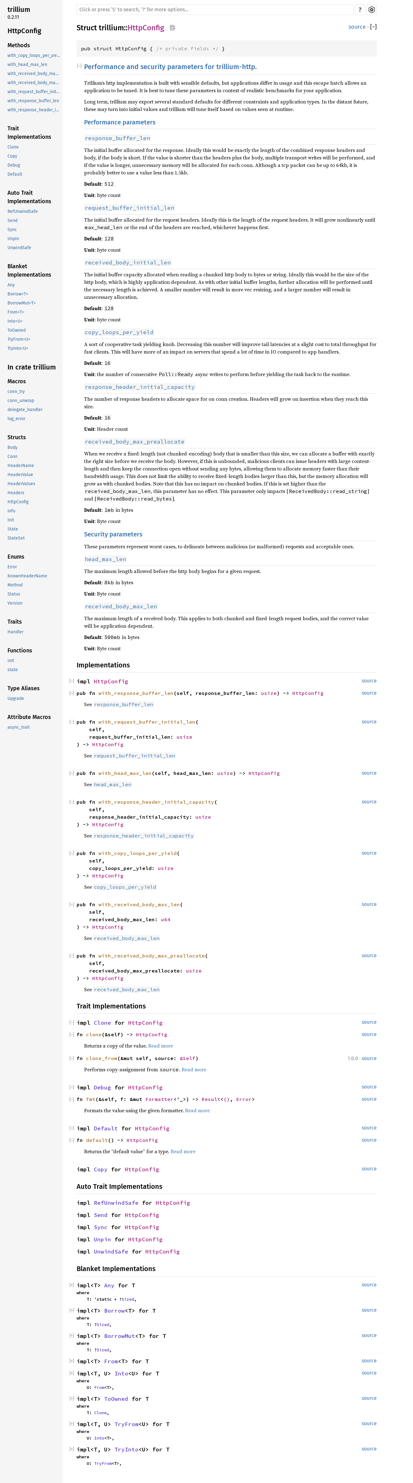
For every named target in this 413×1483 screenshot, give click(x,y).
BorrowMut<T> (22, 303)
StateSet (16, 538)
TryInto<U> (18, 348)
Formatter (159, 1099)
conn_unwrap (21, 400)
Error (12, 567)
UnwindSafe (19, 247)
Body (13, 447)
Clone (13, 147)
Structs (17, 437)
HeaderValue (20, 474)
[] (373, 27)
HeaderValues (21, 483)
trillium (19, 9)
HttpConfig (24, 31)
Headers (16, 492)
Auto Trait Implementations (29, 197)
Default (15, 174)
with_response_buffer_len (33, 100)
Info (11, 511)
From (111, 1361)
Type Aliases (24, 688)
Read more (160, 1045)
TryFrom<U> (19, 339)
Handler (15, 632)
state (13, 669)
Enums (16, 556)
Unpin (13, 238)
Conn (13, 456)
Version (15, 603)
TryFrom (126, 1424)
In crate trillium (32, 367)
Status (14, 594)
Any (11, 285)
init (11, 660)
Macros (17, 381)
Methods (19, 45)
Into (121, 1373)
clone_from (101, 1058)
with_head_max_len (27, 64)
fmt (90, 1099)
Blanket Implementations (29, 270)
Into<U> (15, 321)
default (97, 1140)
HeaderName (21, 465)
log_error (16, 418)
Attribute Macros (29, 717)
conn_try (16, 391)
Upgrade (16, 698)
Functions (20, 650)
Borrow (114, 1310)
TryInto (126, 1449)
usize (269, 693)
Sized (128, 1299)
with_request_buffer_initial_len (34, 91)
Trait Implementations (29, 132)
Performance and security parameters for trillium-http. (170, 67)
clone (94, 1034)
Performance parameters (120, 122)
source (357, 26)
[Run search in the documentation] (215, 9)
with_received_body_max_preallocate (34, 82)
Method (15, 585)
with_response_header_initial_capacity (34, 110)
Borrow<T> (18, 294)
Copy (12, 156)
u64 (165, 919)
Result (211, 1099)
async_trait (19, 727)
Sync (12, 229)
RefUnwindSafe (23, 211)
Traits (15, 621)
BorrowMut (119, 1336)
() (227, 1099)
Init (11, 520)
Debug (14, 165)
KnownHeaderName (27, 576)
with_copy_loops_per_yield (34, 55)
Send (13, 220)
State (13, 529)
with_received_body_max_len (34, 73)
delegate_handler (25, 409)
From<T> (16, 312)
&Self (187, 1058)
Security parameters (113, 534)
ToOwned (17, 330)
